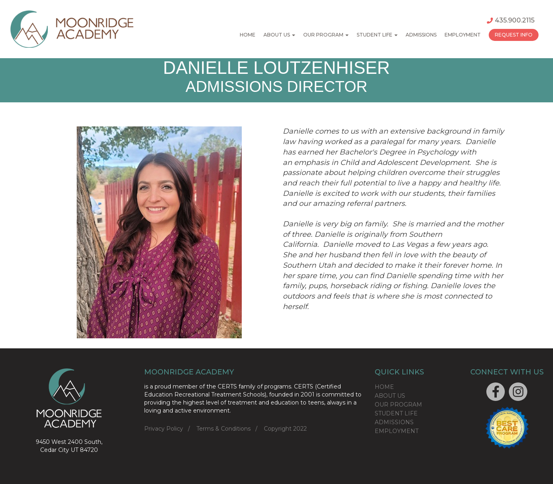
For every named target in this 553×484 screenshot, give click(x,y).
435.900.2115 (511, 20)
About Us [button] (279, 35)
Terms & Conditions (223, 428)
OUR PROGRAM (398, 404)
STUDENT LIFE (396, 413)
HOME (384, 386)
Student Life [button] (377, 35)
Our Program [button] (326, 35)
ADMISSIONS (394, 422)
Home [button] (247, 35)
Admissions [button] (421, 35)
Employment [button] (463, 35)
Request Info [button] (514, 35)
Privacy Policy (163, 428)
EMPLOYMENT (396, 431)
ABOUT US (390, 395)
